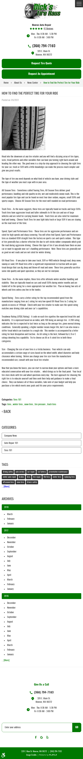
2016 (6, 596)
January (10, 523)
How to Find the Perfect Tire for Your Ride (61, 83)
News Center (32, 83)
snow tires (28, 404)
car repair (31, 472)
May (9, 570)
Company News (10, 436)
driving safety (8, 472)
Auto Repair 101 (11, 443)
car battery (42, 472)
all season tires (8, 482)
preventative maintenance (58, 472)
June (9, 566)
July (8, 561)
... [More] (5, 486)
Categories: (9, 427)
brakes (21, 477)
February (10, 519)
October (10, 547)
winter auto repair (9, 477)
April (9, 575)
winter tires (18, 404)
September (11, 552)
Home (6, 83)
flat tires (47, 477)
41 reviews (48, 29)
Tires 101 (17, 400)
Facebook (36, 737)
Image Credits (31, 755)
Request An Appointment (41, 74)
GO (76, 727)
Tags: (5, 464)
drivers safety (32, 482)
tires (9, 404)
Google (41, 737)
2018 (6, 507)
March (10, 514)
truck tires (51, 404)
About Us (18, 83)
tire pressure (40, 404)
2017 (6, 530)
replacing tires (69, 477)
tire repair (37, 477)
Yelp (47, 737)
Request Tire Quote (41, 63)
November (11, 542)
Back (7, 412)
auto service (20, 472)
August (10, 556)
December (11, 537)
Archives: (8, 499)
